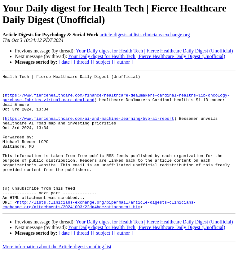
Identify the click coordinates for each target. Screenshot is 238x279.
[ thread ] (83, 62)
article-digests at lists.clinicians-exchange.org (145, 34)
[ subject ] (103, 62)
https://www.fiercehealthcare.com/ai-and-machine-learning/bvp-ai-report (89, 127)
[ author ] (123, 62)
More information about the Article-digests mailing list (56, 273)
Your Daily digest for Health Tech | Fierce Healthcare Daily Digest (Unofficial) (154, 50)
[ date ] (66, 62)
